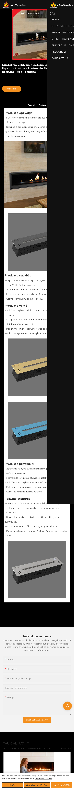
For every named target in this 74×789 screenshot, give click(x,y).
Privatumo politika (43, 778)
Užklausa (11, 88)
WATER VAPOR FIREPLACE (40, 748)
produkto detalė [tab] (37, 105)
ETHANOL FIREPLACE (14, 748)
